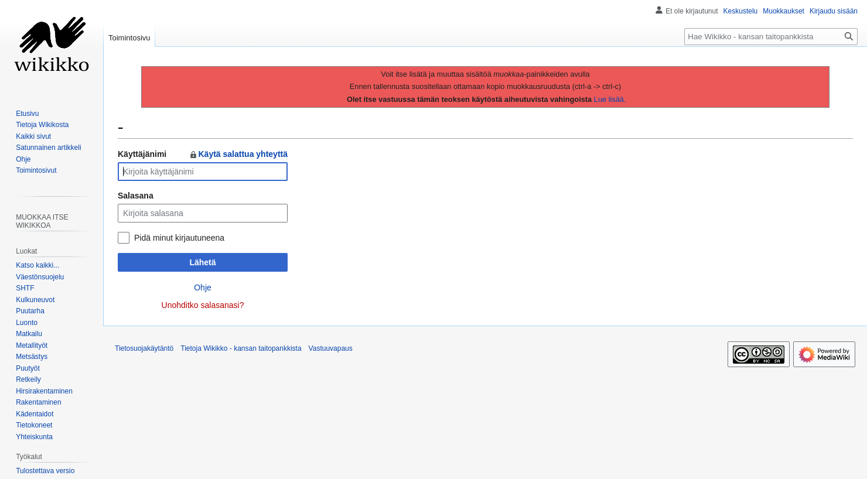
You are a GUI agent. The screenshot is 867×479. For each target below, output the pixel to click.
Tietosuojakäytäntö (144, 348)
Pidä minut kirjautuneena (179, 237)
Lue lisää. (610, 99)
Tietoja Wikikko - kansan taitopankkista (240, 348)
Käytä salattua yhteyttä (238, 154)
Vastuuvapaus (331, 348)
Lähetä (202, 262)
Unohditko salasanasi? (203, 305)
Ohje (202, 287)
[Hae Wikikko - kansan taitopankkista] (771, 36)
